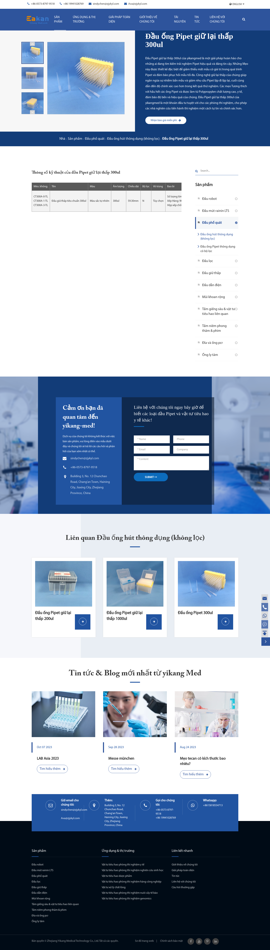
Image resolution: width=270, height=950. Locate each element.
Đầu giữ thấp (211, 273)
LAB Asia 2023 (48, 759)
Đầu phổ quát (95, 139)
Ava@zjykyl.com (137, 4)
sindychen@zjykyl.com (106, 4)
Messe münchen (121, 759)
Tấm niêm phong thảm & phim (214, 328)
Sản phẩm (58, 19)
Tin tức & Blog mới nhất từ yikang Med (135, 673)
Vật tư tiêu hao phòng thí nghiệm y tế (123, 864)
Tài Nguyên (180, 19)
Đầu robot (209, 199)
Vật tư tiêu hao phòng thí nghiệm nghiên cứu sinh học (132, 870)
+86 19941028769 (73, 4)
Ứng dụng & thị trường (84, 19)
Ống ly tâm (210, 355)
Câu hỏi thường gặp (183, 887)
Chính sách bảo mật (171, 941)
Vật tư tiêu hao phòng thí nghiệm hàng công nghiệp (131, 881)
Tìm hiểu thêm (52, 769)
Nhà (62, 139)
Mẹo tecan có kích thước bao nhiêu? (203, 761)
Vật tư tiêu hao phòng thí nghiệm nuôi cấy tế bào (130, 893)
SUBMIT (151, 477)
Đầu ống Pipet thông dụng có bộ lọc (216, 248)
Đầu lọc (207, 261)
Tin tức (197, 19)
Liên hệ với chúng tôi (217, 19)
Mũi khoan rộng (213, 297)
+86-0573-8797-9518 (43, 4)
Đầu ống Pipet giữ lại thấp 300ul (185, 139)
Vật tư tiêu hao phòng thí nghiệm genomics (126, 898)
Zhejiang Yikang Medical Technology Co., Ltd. (73, 941)
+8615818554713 (213, 805)
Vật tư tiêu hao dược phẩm (117, 876)
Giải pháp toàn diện (119, 19)
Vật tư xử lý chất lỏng (114, 887)
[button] (32, 44)
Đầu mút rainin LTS (215, 211)
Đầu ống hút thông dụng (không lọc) (133, 139)
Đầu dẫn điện (211, 285)
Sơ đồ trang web (144, 941)
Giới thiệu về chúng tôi (148, 19)
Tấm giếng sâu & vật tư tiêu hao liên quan (218, 311)
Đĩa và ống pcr (212, 343)
